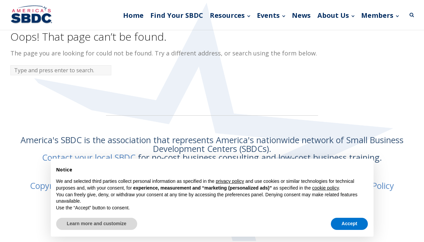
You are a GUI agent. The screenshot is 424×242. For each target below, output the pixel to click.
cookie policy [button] (325, 188)
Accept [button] (349, 223)
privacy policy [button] (230, 181)
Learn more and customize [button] (96, 223)
